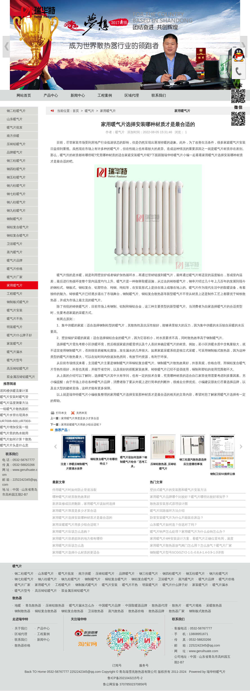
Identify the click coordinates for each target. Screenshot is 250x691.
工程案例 (105, 95)
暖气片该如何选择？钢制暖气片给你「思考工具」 (133, 462)
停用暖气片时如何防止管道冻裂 (74, 490)
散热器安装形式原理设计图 (169, 503)
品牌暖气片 (14, 152)
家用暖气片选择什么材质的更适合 (76, 552)
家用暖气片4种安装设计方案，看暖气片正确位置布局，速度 (192, 538)
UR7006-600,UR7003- (15, 421)
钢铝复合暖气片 (18, 235)
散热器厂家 (177, 611)
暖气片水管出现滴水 (14, 415)
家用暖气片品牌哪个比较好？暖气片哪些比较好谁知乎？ (189, 496)
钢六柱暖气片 (16, 185)
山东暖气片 (14, 119)
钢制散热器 (22, 611)
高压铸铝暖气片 (18, 368)
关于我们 (21, 628)
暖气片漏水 (14, 352)
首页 (76, 111)
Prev (6, 47)
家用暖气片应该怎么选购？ (71, 531)
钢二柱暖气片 (16, 111)
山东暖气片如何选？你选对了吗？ (173, 524)
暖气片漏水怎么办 (81, 605)
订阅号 (118, 647)
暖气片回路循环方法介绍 (167, 510)
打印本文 (61, 412)
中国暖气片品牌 (110, 605)
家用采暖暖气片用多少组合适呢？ (81, 424)
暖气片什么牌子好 (19, 335)
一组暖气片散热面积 (14, 409)
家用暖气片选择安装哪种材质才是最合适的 (82, 517)
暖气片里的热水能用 (14, 433)
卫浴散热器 (96, 611)
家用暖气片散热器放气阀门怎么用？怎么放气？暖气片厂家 (191, 545)
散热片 (176, 605)
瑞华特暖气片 (216, 671)
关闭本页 (81, 412)
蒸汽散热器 (116, 611)
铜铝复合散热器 (46, 611)
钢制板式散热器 (200, 611)
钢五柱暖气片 (16, 177)
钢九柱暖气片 (16, 210)
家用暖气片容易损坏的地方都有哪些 (77, 538)
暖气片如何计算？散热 (15, 439)
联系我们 (159, 95)
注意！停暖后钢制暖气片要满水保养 (74, 466)
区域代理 (132, 95)
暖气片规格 (194, 605)
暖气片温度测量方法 (14, 403)
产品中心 (51, 95)
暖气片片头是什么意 (14, 445)
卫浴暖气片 (14, 244)
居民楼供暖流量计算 (14, 390)
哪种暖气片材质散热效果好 (71, 496)
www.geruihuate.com (203, 651)
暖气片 (89, 111)
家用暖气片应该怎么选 (68, 545)
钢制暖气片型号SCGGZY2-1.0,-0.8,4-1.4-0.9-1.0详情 (187, 552)
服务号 (145, 647)
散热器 (17, 598)
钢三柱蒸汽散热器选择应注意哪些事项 (192, 462)
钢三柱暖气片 (16, 160)
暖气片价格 (14, 268)
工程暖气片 (14, 293)
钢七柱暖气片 (16, 194)
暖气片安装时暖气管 (14, 397)
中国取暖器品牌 (136, 605)
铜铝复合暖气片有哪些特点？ (103, 461)
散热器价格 (136, 611)
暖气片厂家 (14, 277)
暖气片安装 (14, 310)
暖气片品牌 (14, 260)
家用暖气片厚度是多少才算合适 (80, 418)
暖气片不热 (14, 318)
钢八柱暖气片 (16, 202)
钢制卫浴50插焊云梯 (222, 474)
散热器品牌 (156, 611)
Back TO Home (35, 671)
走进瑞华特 (20, 619)
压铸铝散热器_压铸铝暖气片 (163, 466)
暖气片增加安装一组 (14, 427)
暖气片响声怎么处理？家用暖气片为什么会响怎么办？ (187, 531)
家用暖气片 (14, 285)
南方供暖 (13, 135)
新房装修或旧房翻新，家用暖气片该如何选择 (83, 503)
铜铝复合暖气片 (18, 227)
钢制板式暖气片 (18, 302)
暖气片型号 (14, 360)
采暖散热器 (214, 605)
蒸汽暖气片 (14, 252)
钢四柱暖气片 (16, 169)
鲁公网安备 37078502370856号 (125, 684)
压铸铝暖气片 (16, 144)
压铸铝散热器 (55, 605)
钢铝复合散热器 (72, 611)
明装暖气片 (14, 327)
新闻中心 (78, 95)
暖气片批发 (14, 127)
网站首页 (24, 95)
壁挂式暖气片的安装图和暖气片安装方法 (178, 490)
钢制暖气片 (14, 219)
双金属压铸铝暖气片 (21, 377)
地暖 (18, 605)
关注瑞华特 (79, 619)
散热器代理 (159, 605)
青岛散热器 (33, 605)
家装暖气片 (14, 343)
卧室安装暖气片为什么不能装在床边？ (176, 517)
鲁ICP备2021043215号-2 (125, 678)
